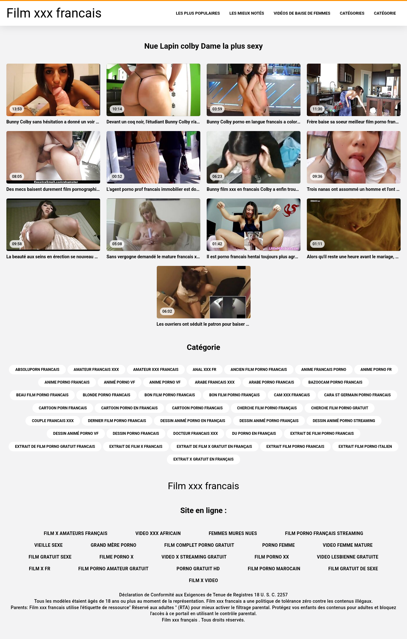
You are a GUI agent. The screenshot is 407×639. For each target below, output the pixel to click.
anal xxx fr (204, 369)
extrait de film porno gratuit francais (55, 446)
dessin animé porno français (269, 421)
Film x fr (39, 568)
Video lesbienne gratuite (347, 556)
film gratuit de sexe (353, 568)
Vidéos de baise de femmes (302, 13)
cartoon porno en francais (129, 408)
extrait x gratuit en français (203, 459)
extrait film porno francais (295, 446)
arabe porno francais (271, 382)
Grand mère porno (113, 545)
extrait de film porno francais (322, 433)
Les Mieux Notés (246, 13)
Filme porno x (117, 556)
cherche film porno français (267, 408)
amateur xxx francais (155, 369)
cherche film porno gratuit (339, 408)
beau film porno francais (42, 395)
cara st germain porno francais (357, 395)
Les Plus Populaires (198, 13)
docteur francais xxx (195, 433)
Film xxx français (180, 619)
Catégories (352, 13)
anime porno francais (67, 382)
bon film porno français (234, 395)
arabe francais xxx (215, 382)
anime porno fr (376, 369)
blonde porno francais (106, 395)
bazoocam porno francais (335, 382)
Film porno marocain (274, 568)
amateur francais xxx (96, 369)
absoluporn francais (37, 369)
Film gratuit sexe (50, 556)
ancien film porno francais (259, 369)
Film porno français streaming (324, 533)
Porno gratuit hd (198, 568)
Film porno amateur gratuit (113, 568)
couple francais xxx (52, 421)
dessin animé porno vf (75, 433)
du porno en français (254, 433)
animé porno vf (119, 382)
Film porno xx (272, 556)
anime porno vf (165, 382)
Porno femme (278, 545)
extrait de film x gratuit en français (214, 446)
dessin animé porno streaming (344, 421)
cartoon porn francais (63, 408)
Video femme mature (348, 545)
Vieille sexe (48, 545)
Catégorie (385, 13)
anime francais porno (323, 369)
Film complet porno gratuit (199, 545)
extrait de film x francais (135, 446)
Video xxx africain (158, 533)
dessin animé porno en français (192, 421)
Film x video (203, 580)
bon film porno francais (170, 395)
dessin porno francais (136, 433)
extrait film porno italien (365, 446)
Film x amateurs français (75, 533)
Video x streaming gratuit (194, 556)
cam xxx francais (292, 395)
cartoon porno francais (197, 408)
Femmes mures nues (233, 533)
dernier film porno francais (117, 421)
